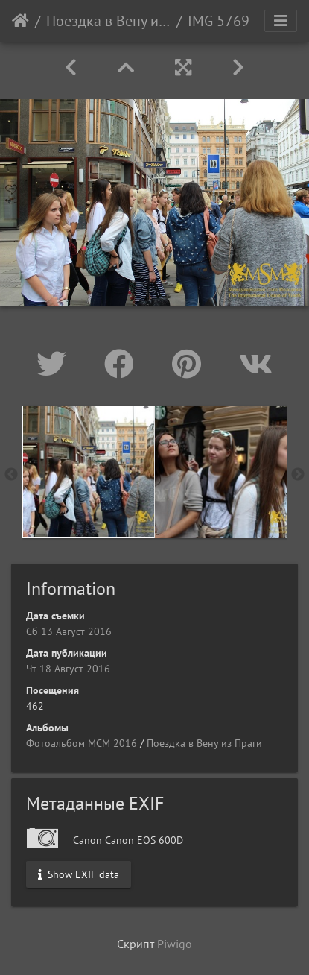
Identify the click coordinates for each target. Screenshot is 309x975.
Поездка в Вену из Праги (108, 21)
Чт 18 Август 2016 (68, 668)
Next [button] (297, 474)
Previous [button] (11, 474)
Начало (20, 21)
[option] (88, 472)
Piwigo (174, 943)
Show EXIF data (78, 874)
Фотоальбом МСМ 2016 (81, 743)
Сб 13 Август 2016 (69, 631)
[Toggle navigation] (280, 21)
